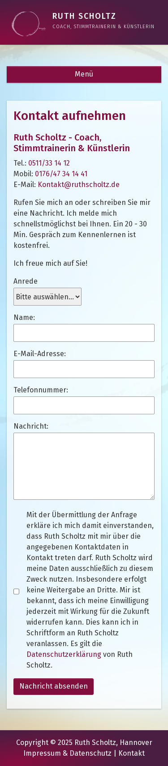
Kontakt (131, 753)
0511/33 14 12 (49, 163)
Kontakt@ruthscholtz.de (79, 184)
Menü (84, 74)
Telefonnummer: (40, 390)
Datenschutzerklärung (63, 654)
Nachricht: (30, 426)
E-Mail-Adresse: (39, 353)
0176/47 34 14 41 (61, 174)
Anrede (25, 281)
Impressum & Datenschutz (67, 753)
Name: (24, 317)
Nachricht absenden (53, 686)
